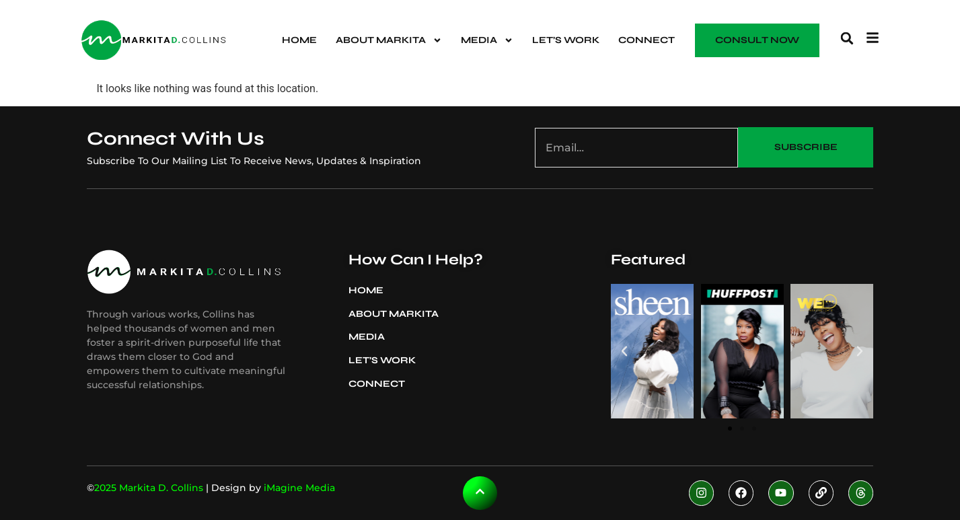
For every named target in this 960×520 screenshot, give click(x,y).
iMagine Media (299, 488)
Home (299, 40)
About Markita (389, 40)
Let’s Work (565, 40)
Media (487, 40)
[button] (847, 38)
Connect (646, 40)
